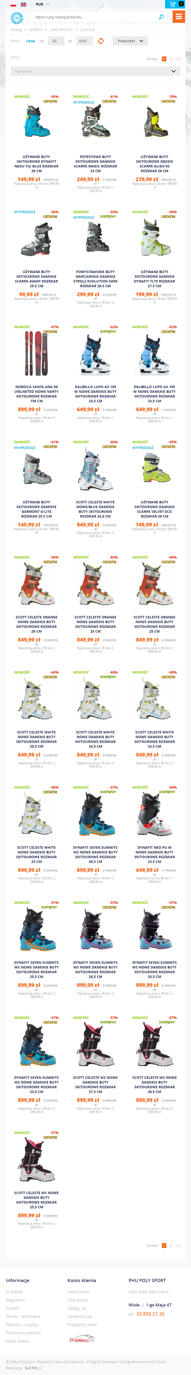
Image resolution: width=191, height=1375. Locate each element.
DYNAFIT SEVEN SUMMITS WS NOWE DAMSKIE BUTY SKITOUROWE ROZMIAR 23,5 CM (36, 1084)
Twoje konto (78, 1291)
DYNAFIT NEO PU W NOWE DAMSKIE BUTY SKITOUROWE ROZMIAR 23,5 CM (154, 854)
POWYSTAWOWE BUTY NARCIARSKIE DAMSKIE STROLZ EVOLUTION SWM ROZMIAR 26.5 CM (95, 278)
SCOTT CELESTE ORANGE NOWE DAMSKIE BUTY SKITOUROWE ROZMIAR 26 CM (36, 624)
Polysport (16, 18)
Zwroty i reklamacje (23, 1316)
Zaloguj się (76, 1308)
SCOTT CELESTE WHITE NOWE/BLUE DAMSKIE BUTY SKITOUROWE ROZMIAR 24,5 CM (95, 509)
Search (161, 16)
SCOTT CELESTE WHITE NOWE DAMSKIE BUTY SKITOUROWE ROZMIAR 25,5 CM (36, 739)
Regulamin (15, 1300)
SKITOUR (88, 29)
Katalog (16, 29)
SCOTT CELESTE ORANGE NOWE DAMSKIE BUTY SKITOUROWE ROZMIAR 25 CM (95, 624)
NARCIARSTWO (61, 29)
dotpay (81, 1339)
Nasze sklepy (17, 1341)
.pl (33, 1367)
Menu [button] (179, 16)
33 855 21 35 (150, 1314)
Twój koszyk (77, 1300)
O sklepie (14, 1291)
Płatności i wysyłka (22, 1324)
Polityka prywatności (24, 1332)
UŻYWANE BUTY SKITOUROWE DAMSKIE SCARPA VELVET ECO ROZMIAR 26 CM (155, 509)
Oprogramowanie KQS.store (142, 1361)
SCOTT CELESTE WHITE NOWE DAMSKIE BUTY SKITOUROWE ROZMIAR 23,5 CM (154, 739)
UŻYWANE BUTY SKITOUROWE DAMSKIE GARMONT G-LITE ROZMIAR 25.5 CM (36, 509)
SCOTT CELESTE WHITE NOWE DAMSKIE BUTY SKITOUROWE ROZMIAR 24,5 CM (95, 739)
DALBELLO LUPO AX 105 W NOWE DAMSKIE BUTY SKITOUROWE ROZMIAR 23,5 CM (154, 393)
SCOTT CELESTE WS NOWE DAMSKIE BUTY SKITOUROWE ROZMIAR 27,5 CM (95, 1084)
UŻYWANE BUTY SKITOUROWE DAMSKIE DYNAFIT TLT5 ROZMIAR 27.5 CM (154, 278)
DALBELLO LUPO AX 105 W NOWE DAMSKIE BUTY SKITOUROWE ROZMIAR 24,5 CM (95, 393)
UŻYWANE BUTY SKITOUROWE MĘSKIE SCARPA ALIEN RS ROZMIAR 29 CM (154, 163)
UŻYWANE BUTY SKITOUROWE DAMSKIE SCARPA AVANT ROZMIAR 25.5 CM (36, 278)
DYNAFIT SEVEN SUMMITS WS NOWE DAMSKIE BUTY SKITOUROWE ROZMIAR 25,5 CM (36, 969)
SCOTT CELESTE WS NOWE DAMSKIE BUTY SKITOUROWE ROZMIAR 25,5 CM (36, 1199)
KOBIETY (36, 29)
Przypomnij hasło (82, 1324)
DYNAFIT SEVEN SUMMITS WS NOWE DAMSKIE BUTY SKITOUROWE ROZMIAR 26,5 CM (95, 854)
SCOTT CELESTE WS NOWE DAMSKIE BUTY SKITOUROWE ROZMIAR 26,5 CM (154, 1084)
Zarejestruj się (79, 1316)
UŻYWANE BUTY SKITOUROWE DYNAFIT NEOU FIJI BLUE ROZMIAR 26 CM (36, 163)
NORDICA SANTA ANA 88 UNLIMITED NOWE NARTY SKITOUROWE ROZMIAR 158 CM (36, 393)
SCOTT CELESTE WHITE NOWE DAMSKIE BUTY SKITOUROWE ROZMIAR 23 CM (36, 854)
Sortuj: (15, 57)
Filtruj (100, 40)
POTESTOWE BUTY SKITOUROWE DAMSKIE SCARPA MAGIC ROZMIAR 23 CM (95, 163)
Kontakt (12, 1308)
